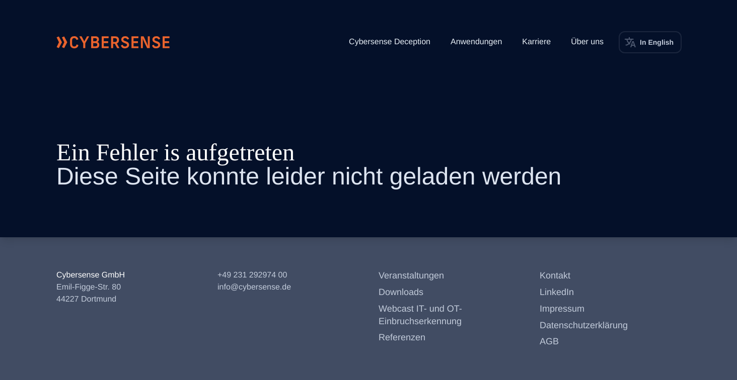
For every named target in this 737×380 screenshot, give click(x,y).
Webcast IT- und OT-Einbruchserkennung (420, 315)
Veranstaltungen (411, 275)
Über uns (587, 42)
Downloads (401, 292)
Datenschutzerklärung (584, 325)
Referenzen (402, 337)
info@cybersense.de (254, 287)
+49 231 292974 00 (252, 275)
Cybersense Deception (389, 42)
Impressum (562, 309)
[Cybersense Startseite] (113, 42)
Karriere (536, 42)
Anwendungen (476, 42)
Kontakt (555, 275)
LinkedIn (557, 292)
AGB (549, 341)
